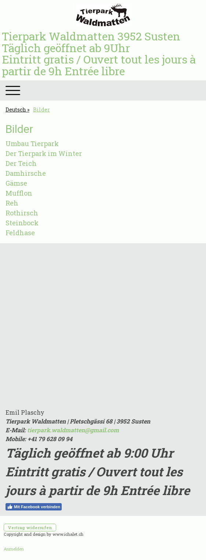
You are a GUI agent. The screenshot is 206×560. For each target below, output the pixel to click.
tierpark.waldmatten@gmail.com (73, 430)
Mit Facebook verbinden (33, 507)
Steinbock (22, 222)
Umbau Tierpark (32, 143)
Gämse (16, 183)
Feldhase (20, 232)
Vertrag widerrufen (30, 527)
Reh (12, 203)
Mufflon (19, 193)
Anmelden (14, 549)
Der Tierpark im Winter (44, 153)
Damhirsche (26, 173)
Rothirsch (22, 212)
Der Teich (21, 163)
